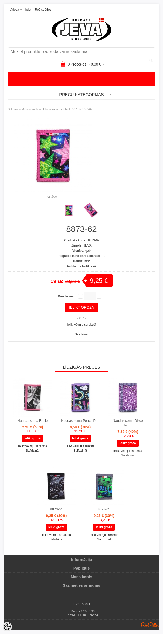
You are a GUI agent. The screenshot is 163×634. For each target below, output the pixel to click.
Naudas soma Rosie (32, 421)
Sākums (13, 109)
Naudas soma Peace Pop (80, 421)
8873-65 (104, 509)
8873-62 (87, 109)
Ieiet (28, 9)
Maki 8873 (71, 109)
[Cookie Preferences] (7, 626)
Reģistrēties (43, 9)
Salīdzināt (82, 334)
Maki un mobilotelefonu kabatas (42, 109)
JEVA (87, 245)
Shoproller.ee (150, 624)
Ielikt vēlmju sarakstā (81, 324)
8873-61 (56, 509)
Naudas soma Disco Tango (128, 423)
